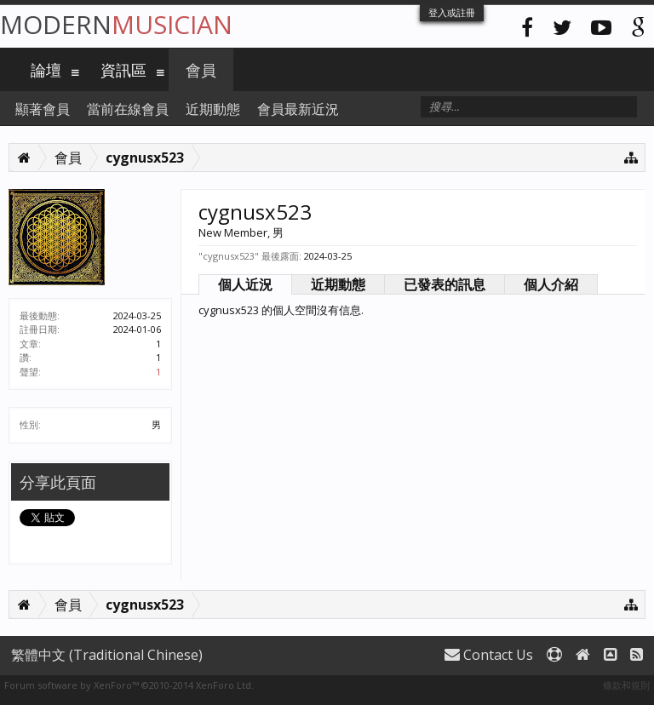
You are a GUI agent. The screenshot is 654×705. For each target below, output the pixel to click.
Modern (116, 24)
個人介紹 (551, 284)
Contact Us (489, 654)
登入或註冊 (451, 12)
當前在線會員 (128, 109)
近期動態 (338, 284)
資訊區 (123, 70)
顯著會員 (42, 109)
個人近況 (245, 284)
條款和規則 (626, 685)
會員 (201, 70)
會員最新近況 (298, 109)
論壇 (46, 70)
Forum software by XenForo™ (129, 685)
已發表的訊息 (444, 284)
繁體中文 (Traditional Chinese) (107, 654)
